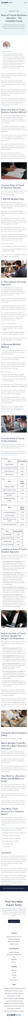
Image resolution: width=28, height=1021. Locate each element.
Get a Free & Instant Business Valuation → (14, 888)
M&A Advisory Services (14, 941)
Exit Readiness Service (14, 939)
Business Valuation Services (14, 937)
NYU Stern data (12, 828)
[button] (25, 2)
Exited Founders (14, 944)
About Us (14, 970)
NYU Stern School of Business (9, 455)
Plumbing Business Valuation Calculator (14, 1006)
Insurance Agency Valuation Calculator (14, 998)
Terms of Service (14, 980)
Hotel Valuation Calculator (14, 996)
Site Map (14, 975)
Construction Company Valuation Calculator (14, 988)
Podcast (14, 962)
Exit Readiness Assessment (14, 954)
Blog (14, 957)
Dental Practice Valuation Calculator (14, 991)
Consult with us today (12, 706)
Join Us (14, 972)
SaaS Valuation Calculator (14, 1008)
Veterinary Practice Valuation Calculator (14, 1011)
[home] (6, 2)
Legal (14, 977)
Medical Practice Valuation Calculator (14, 1003)
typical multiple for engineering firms (14, 332)
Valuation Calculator (14, 952)
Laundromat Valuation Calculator (14, 1001)
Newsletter (14, 959)
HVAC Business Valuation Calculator (14, 993)
